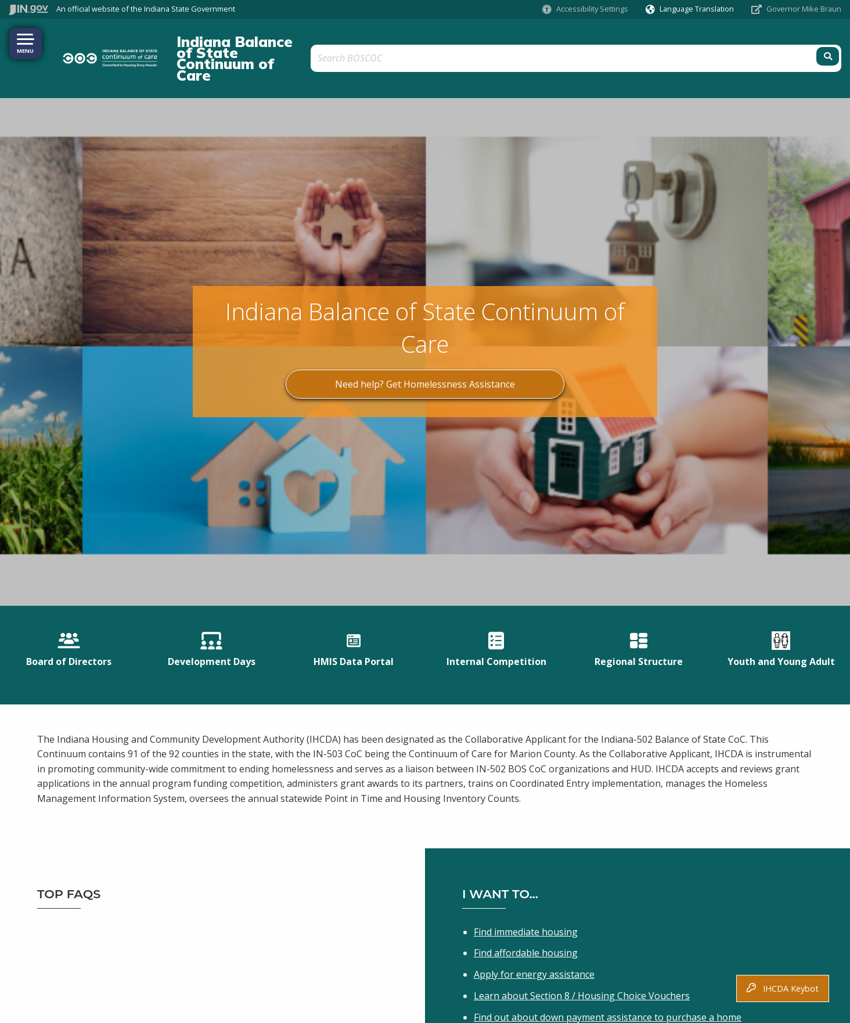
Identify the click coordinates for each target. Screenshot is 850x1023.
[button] (585, 9)
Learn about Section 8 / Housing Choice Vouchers (582, 955)
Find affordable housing (526, 912)
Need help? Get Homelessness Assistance (425, 351)
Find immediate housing (526, 890)
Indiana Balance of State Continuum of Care (310, 41)
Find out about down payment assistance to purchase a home (607, 976)
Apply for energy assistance (534, 933)
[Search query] (737, 41)
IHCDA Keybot (783, 988)
